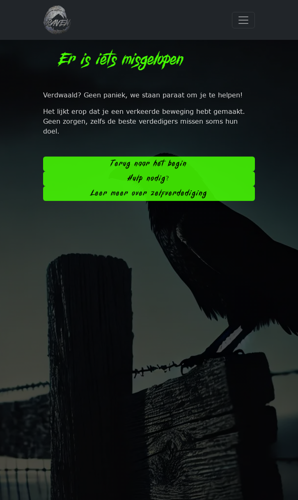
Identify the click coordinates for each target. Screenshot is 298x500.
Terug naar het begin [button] (149, 165)
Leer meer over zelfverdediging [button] (149, 194)
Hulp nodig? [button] (149, 180)
